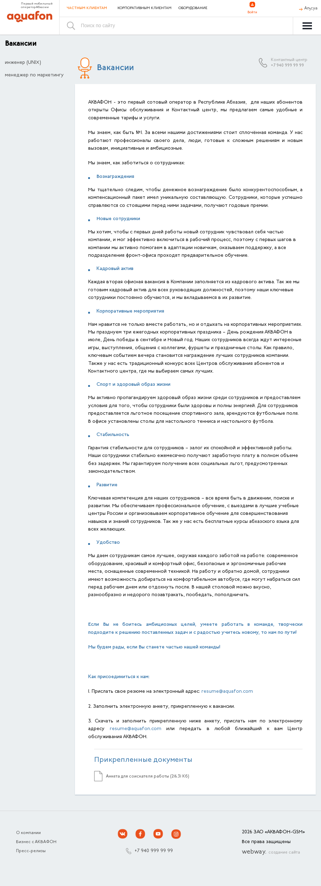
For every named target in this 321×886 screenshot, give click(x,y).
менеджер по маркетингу (34, 75)
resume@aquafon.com (227, 691)
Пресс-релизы (31, 851)
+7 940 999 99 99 (287, 65)
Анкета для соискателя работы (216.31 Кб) (147, 776)
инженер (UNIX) (23, 62)
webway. (271, 852)
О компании (28, 833)
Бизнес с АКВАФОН (36, 842)
